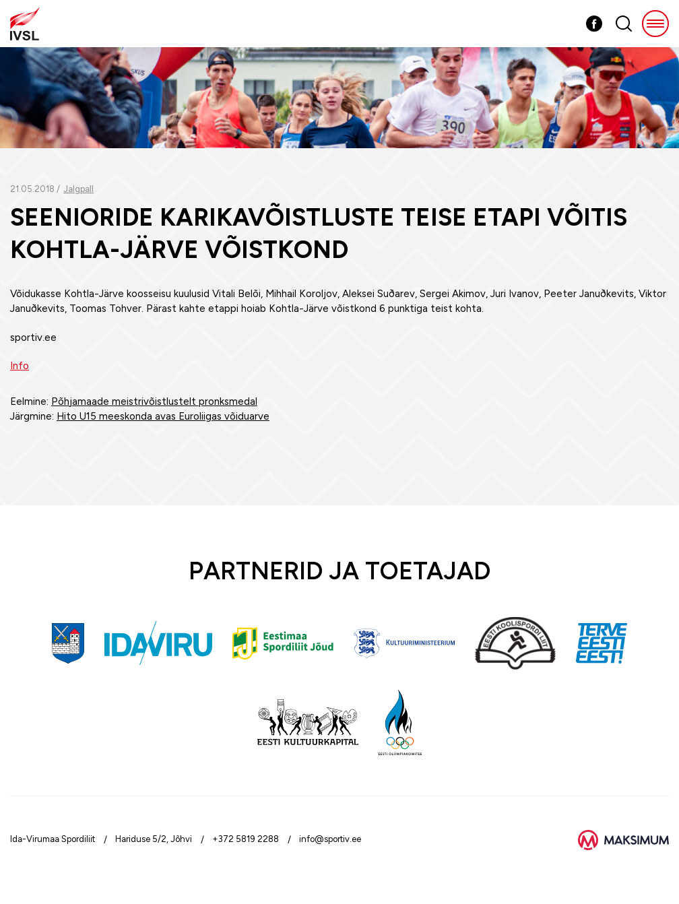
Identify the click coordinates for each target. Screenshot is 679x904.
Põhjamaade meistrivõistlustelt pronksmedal (154, 401)
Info (19, 366)
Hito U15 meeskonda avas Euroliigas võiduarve (163, 416)
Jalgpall (78, 189)
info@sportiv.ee (330, 839)
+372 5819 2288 (245, 839)
